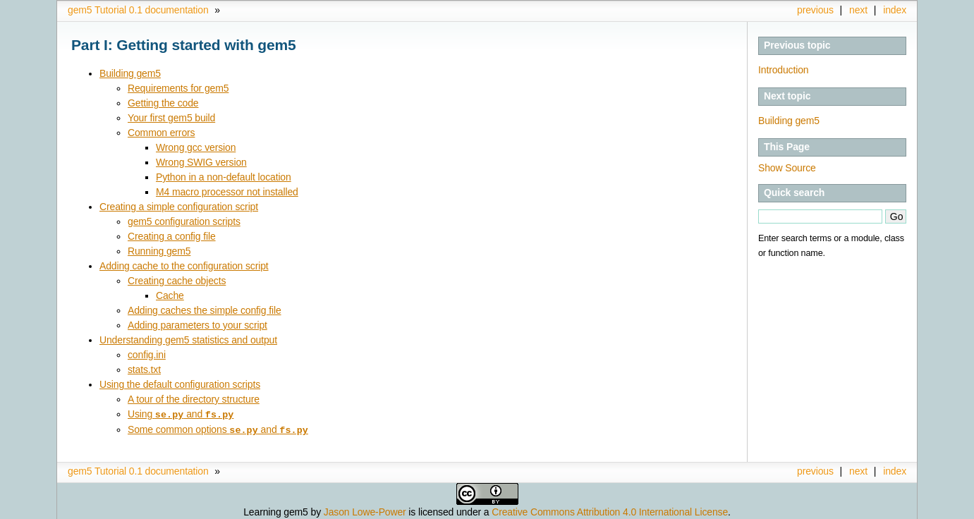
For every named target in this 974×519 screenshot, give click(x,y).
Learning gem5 (275, 510)
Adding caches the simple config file (204, 310)
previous (815, 10)
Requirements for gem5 (178, 88)
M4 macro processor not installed (227, 191)
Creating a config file (172, 236)
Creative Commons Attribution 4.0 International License (610, 510)
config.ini (147, 354)
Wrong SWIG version (201, 162)
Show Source (787, 167)
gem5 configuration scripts (184, 221)
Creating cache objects (177, 280)
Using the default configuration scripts (179, 384)
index (894, 10)
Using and (180, 414)
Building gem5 (789, 120)
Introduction (783, 69)
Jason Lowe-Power (365, 510)
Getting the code (163, 103)
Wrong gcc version (196, 147)
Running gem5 (159, 251)
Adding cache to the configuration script (184, 265)
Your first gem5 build (171, 117)
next (858, 10)
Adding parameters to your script (197, 325)
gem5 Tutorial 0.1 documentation (138, 10)
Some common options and (218, 428)
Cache (170, 295)
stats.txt (144, 369)
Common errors (161, 132)
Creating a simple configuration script (178, 206)
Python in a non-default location (223, 177)
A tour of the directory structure (194, 399)
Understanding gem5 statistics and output (188, 340)
